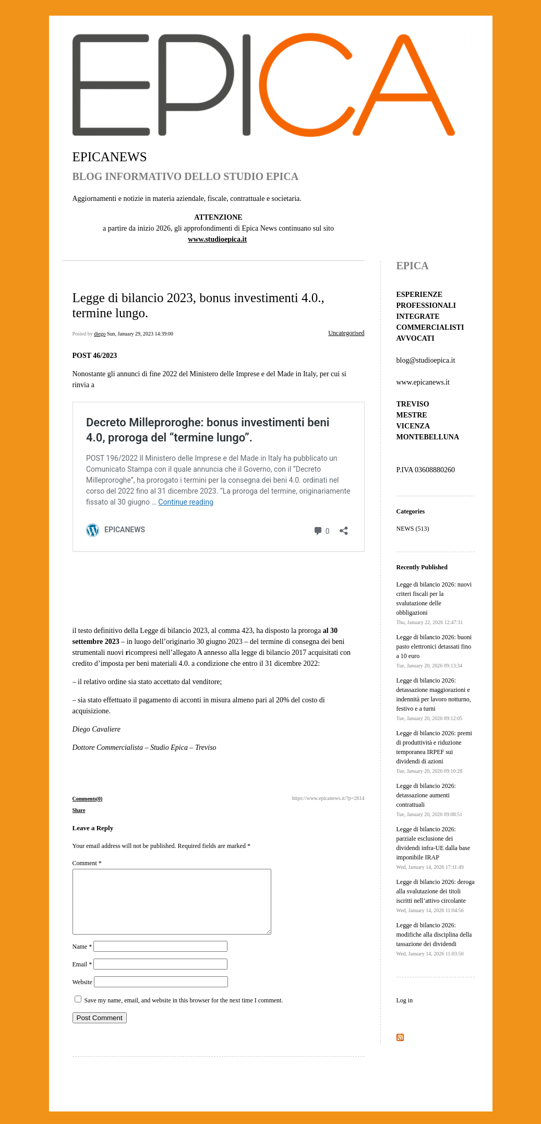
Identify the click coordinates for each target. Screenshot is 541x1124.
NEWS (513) (412, 528)
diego (99, 334)
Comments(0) (88, 799)
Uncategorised (346, 333)
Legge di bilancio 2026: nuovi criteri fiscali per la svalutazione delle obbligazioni (434, 603)
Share (79, 810)
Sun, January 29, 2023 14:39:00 (140, 334)
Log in (404, 1000)
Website (82, 994)
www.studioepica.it (217, 239)
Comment (87, 863)
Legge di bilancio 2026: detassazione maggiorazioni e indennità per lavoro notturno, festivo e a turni (433, 699)
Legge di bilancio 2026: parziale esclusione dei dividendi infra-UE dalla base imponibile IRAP (433, 848)
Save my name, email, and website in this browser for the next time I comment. (184, 1013)
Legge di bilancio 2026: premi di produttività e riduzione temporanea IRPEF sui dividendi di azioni (434, 752)
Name (82, 959)
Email (82, 976)
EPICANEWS (110, 157)
